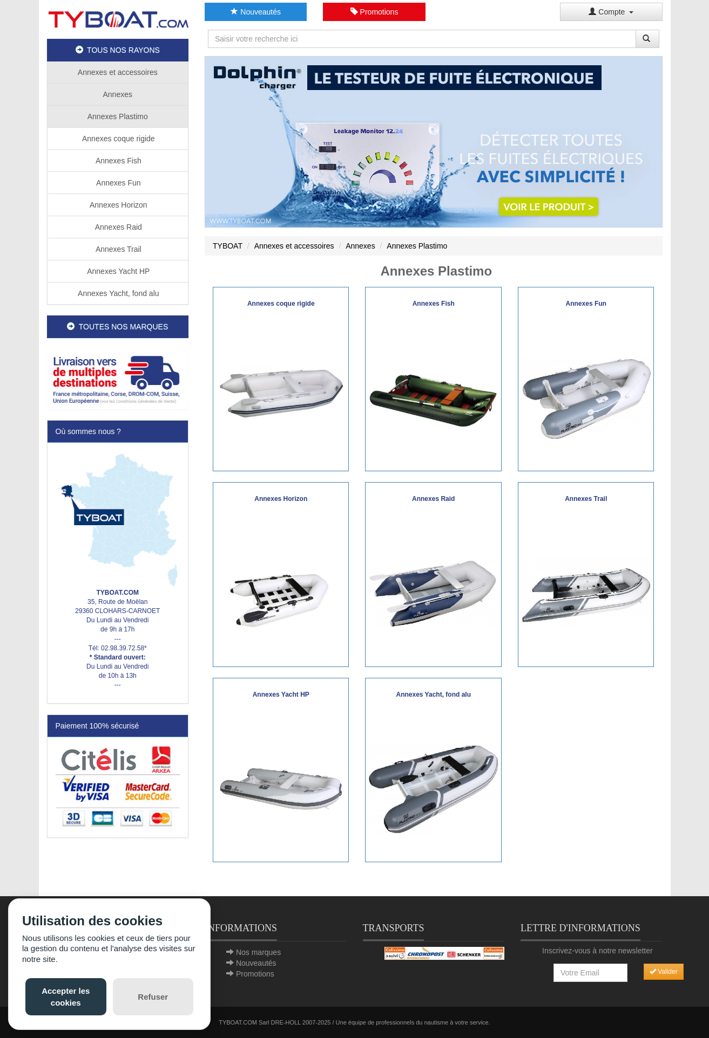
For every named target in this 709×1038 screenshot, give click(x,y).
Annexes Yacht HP (117, 271)
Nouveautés (256, 12)
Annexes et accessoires (118, 72)
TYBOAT (227, 246)
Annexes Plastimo (117, 116)
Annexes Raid (117, 227)
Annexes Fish (117, 160)
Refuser (153, 996)
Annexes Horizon (117, 205)
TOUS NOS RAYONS (118, 50)
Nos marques (258, 952)
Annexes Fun (117, 182)
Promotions (374, 12)
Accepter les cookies (66, 996)
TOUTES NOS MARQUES (117, 326)
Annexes (117, 94)
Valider (664, 971)
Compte (611, 12)
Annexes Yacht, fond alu (117, 293)
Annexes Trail (117, 249)
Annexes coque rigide (117, 138)
